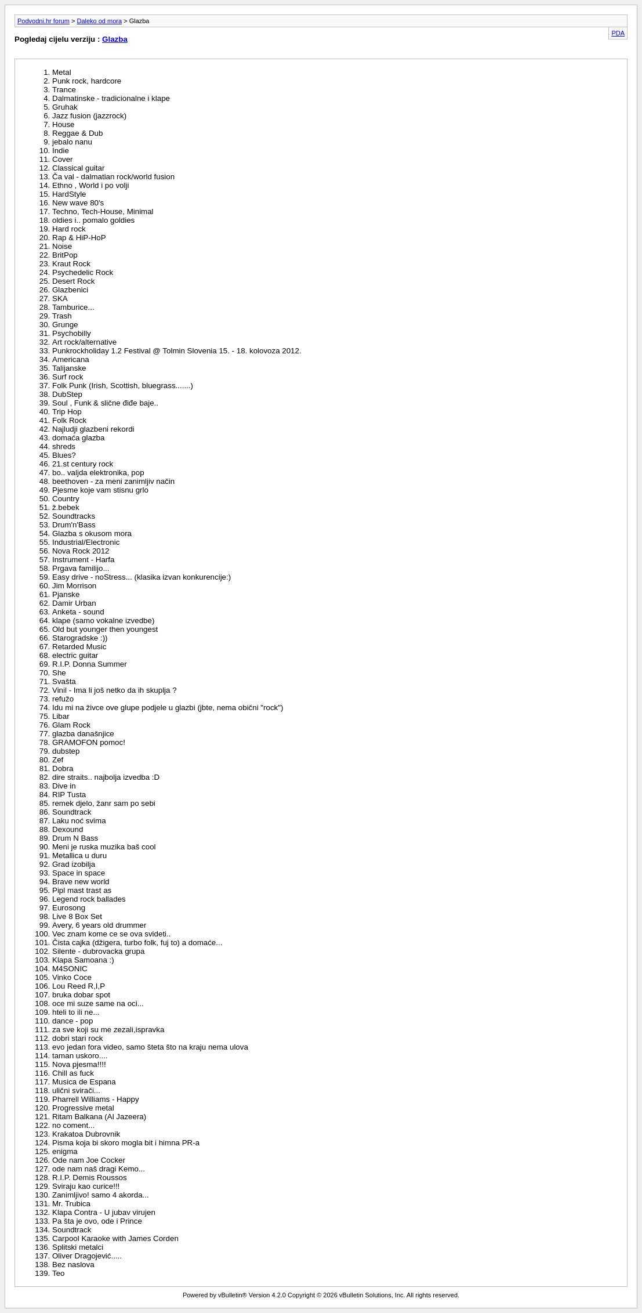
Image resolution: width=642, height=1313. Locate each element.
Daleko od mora (99, 20)
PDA (618, 33)
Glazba (115, 39)
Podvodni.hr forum (43, 20)
